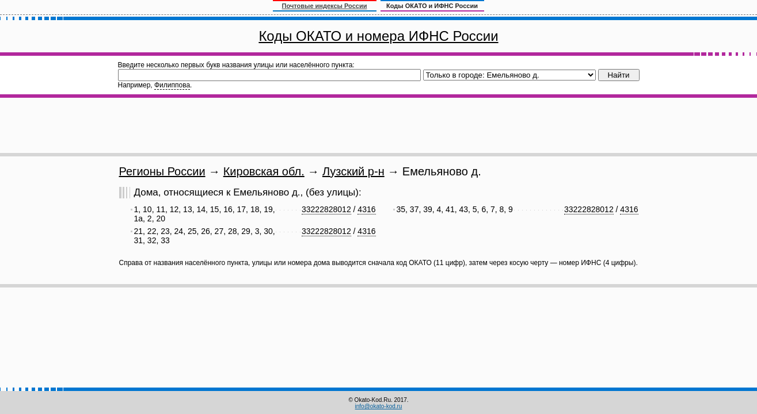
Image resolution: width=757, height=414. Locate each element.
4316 (366, 209)
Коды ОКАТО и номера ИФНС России (378, 36)
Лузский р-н (353, 171)
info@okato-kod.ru (378, 406)
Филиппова (172, 85)
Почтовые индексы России (324, 5)
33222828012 (326, 209)
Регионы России (162, 171)
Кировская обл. (264, 171)
